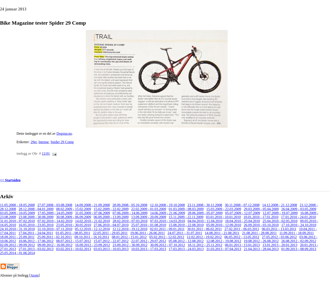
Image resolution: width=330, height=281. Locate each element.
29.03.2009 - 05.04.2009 (261, 209)
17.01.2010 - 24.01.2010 (298, 217)
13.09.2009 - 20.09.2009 (148, 217)
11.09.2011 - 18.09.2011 (296, 233)
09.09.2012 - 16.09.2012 (54, 245)
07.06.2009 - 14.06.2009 (130, 213)
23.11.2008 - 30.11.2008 (204, 205)
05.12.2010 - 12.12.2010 (92, 229)
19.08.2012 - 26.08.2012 (261, 241)
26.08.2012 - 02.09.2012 (298, 241)
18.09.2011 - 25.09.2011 (17, 237)
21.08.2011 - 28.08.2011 (259, 233)
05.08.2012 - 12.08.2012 (186, 241)
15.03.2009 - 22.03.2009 (223, 209)
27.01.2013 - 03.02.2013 (36, 249)
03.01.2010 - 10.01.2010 (223, 217)
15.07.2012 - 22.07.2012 (111, 241)
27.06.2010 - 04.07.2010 (111, 225)
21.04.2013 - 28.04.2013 (261, 249)
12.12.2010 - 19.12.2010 (129, 229)
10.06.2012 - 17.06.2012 (36, 241)
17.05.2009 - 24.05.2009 (54, 213)
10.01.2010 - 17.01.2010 (261, 217)
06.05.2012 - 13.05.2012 (241, 237)
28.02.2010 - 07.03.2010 (130, 221)
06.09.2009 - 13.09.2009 (111, 217)
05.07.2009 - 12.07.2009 (242, 213)
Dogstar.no (64, 133)
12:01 (46, 153)
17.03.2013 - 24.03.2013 (186, 249)
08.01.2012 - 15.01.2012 (129, 237)
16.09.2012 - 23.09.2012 (92, 245)
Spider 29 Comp (62, 142)
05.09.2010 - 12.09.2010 (223, 225)
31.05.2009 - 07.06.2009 (92, 213)
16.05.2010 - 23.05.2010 (36, 225)
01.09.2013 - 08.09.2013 (298, 249)
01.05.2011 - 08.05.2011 (73, 233)
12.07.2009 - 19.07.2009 (280, 213)
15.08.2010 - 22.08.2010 (186, 225)
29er (34, 142)
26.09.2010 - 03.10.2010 (261, 225)
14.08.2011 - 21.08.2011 (222, 233)
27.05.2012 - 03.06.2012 (279, 237)
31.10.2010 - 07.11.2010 (54, 229)
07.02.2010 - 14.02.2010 (54, 221)
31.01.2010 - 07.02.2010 (17, 221)
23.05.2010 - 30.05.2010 (73, 225)
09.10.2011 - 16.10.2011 (91, 237)
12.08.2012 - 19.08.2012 (223, 241)
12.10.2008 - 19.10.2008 (167, 205)
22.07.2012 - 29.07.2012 (148, 241)
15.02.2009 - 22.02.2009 (111, 209)
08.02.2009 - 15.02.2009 (73, 209)
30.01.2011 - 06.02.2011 (204, 229)
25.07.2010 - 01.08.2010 (148, 225)
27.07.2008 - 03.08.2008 (54, 205)
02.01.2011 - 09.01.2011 (167, 229)
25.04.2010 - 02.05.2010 (280, 221)
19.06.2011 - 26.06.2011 (147, 233)
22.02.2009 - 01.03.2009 (148, 209)
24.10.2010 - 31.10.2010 (17, 229)
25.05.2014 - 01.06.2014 (17, 253)
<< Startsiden (10, 180)
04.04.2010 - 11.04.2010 (205, 221)
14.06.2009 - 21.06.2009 (167, 213)
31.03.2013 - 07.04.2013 (223, 249)
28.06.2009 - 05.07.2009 (205, 213)
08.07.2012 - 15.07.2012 (73, 241)
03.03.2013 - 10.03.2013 (111, 249)
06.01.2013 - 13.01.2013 (242, 245)
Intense (44, 142)
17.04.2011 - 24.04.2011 (35, 233)
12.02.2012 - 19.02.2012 (204, 237)
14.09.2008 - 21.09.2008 (92, 205)
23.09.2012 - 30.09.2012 (130, 245)
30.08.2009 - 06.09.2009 (73, 217)
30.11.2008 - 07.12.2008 (242, 205)
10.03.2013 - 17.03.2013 (148, 249)
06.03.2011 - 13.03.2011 (279, 229)
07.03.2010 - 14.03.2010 (167, 221)
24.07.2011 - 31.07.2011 (185, 233)
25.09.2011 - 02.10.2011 (54, 237)
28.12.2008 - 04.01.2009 (36, 209)
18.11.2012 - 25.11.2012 (205, 245)
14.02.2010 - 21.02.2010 (92, 221)
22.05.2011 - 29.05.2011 (110, 233)
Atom (34, 275)
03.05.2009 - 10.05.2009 (17, 213)
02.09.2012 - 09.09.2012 (17, 245)
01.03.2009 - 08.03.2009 (186, 209)
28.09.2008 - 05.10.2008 (129, 205)
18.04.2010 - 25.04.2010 (242, 221)
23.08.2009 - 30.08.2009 (36, 217)
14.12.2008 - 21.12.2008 (279, 205)
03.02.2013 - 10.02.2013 (73, 249)
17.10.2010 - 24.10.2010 (298, 225)
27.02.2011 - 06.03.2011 (242, 229)
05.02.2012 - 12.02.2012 (166, 237)
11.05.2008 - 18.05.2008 (17, 205)
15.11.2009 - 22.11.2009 (186, 217)
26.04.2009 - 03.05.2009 (298, 209)
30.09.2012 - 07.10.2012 (167, 245)
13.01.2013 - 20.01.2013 (279, 245)
